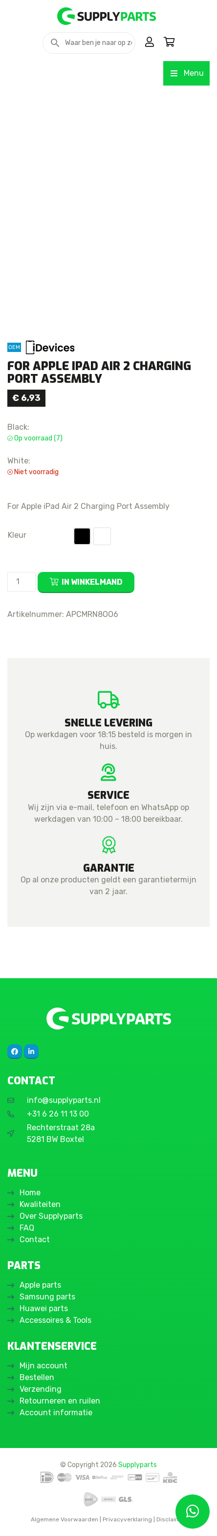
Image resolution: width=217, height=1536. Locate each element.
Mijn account (43, 1365)
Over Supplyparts (51, 1216)
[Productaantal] (21, 582)
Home (30, 1192)
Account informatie (56, 1412)
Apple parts (40, 1285)
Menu (186, 73)
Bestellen (37, 1377)
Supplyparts (137, 1465)
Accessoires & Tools (55, 1320)
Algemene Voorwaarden (64, 1519)
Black (82, 536)
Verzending (41, 1389)
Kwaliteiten (40, 1204)
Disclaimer (171, 1519)
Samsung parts (47, 1296)
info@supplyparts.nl (64, 1100)
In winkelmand (92, 582)
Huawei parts (44, 1308)
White (102, 536)
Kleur (17, 535)
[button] (82, 536)
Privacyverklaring (127, 1519)
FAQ (27, 1227)
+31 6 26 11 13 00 (58, 1114)
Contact (35, 1239)
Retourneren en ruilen (60, 1400)
